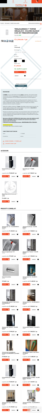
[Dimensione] (20, 52)
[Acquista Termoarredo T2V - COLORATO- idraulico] (26, 283)
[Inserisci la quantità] (19, 61)
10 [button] (8, 46)
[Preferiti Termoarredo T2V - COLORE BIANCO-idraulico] (15, 233)
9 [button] (6, 46)
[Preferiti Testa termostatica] (15, 283)
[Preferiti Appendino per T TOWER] (35, 176)
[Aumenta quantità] (23, 61)
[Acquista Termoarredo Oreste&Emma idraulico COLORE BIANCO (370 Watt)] (6, 358)
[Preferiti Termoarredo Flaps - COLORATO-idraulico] (15, 408)
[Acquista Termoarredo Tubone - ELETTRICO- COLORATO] (26, 358)
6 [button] (9, 45)
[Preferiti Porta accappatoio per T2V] (15, 258)
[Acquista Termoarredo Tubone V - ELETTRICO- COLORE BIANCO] (6, 308)
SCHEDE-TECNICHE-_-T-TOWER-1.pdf (13, 140)
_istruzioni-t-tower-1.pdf (10, 143)
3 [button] (4, 45)
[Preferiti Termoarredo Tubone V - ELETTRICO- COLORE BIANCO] (15, 308)
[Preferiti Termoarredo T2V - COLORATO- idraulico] (35, 283)
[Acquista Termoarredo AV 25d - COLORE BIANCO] (26, 233)
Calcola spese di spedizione (34, 23)
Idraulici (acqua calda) (14, 23)
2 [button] (3, 45)
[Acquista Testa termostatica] (6, 283)
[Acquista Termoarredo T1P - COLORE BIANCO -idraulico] (26, 308)
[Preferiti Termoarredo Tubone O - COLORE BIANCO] (15, 333)
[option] (2, 41)
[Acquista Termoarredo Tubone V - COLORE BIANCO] (26, 258)
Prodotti (2, 23)
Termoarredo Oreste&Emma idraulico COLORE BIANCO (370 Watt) (10, 351)
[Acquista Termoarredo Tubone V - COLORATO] (26, 333)
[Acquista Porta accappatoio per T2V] (6, 258)
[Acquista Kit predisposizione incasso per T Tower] (6, 201)
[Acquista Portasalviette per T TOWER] (6, 176)
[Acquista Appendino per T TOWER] (26, 176)
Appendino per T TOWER (28, 168)
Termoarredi (7, 23)
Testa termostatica (6, 275)
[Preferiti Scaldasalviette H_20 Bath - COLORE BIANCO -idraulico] (35, 383)
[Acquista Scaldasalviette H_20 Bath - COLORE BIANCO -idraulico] (26, 383)
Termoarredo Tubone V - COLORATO (31, 325)
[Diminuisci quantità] (15, 61)
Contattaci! (21, 85)
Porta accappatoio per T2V (8, 250)
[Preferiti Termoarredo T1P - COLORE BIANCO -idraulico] (35, 308)
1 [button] (1, 45)
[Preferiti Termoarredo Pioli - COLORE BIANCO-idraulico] (35, 408)
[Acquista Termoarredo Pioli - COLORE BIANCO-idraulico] (26, 408)
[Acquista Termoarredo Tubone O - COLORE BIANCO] (6, 333)
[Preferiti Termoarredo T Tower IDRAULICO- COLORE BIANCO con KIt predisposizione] (20, 75)
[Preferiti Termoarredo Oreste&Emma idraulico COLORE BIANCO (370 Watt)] (15, 358)
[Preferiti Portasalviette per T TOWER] (15, 176)
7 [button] (11, 45)
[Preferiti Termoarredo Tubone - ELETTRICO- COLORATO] (35, 358)
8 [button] (13, 45)
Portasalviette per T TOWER (8, 168)
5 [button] (8, 45)
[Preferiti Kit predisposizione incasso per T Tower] (15, 201)
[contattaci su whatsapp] (38, 389)
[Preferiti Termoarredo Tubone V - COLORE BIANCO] (35, 258)
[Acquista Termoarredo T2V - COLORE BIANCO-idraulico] (6, 233)
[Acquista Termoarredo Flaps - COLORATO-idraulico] (6, 408)
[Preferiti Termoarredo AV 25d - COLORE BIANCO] (35, 233)
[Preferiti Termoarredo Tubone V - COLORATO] (35, 333)
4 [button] (6, 45)
